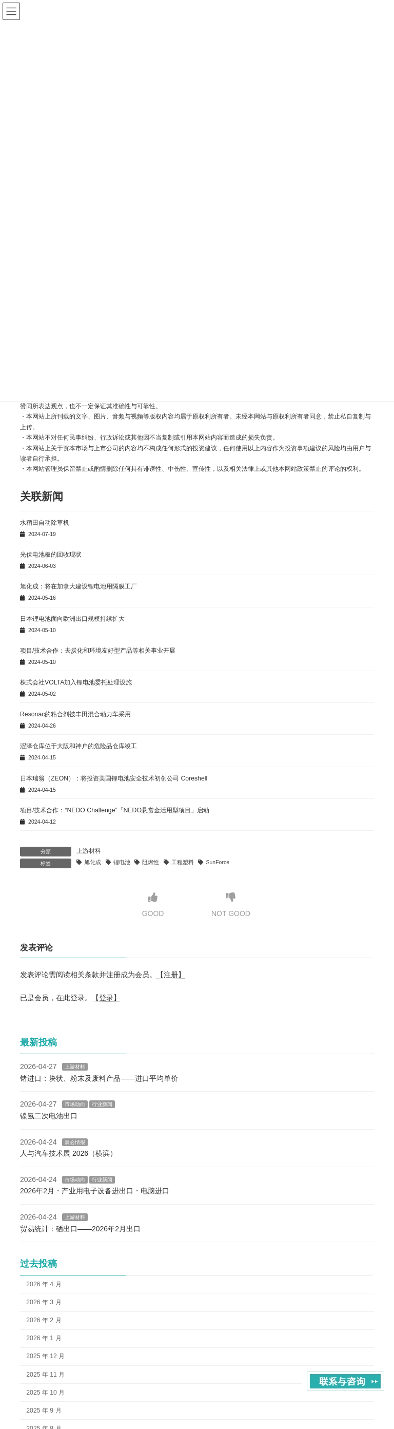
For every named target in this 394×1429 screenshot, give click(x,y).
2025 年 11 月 (45, 1374)
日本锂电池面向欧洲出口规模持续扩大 (72, 618)
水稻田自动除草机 (44, 522)
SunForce (218, 862)
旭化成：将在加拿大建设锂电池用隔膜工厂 (78, 586)
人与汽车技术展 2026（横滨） (68, 1153)
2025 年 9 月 (43, 1410)
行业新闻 (102, 1105)
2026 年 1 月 (43, 1338)
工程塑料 (182, 862)
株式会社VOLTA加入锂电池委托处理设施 (76, 682)
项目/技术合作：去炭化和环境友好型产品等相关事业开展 (97, 650)
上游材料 (88, 850)
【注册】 (170, 974)
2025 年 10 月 (45, 1392)
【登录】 (106, 997)
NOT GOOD (230, 905)
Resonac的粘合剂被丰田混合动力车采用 (75, 714)
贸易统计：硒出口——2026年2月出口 (80, 1229)
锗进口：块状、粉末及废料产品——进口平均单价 (99, 1078)
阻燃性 (150, 862)
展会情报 (75, 1142)
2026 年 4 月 (43, 1284)
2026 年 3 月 (43, 1302)
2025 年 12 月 (45, 1356)
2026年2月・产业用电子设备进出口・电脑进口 (94, 1191)
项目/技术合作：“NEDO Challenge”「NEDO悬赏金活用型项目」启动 (114, 810)
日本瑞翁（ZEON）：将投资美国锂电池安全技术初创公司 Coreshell (113, 778)
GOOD (153, 905)
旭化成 (92, 862)
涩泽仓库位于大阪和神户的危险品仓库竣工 (78, 746)
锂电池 (121, 862)
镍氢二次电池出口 (48, 1116)
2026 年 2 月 (43, 1320)
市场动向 (75, 1105)
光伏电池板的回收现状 (51, 554)
